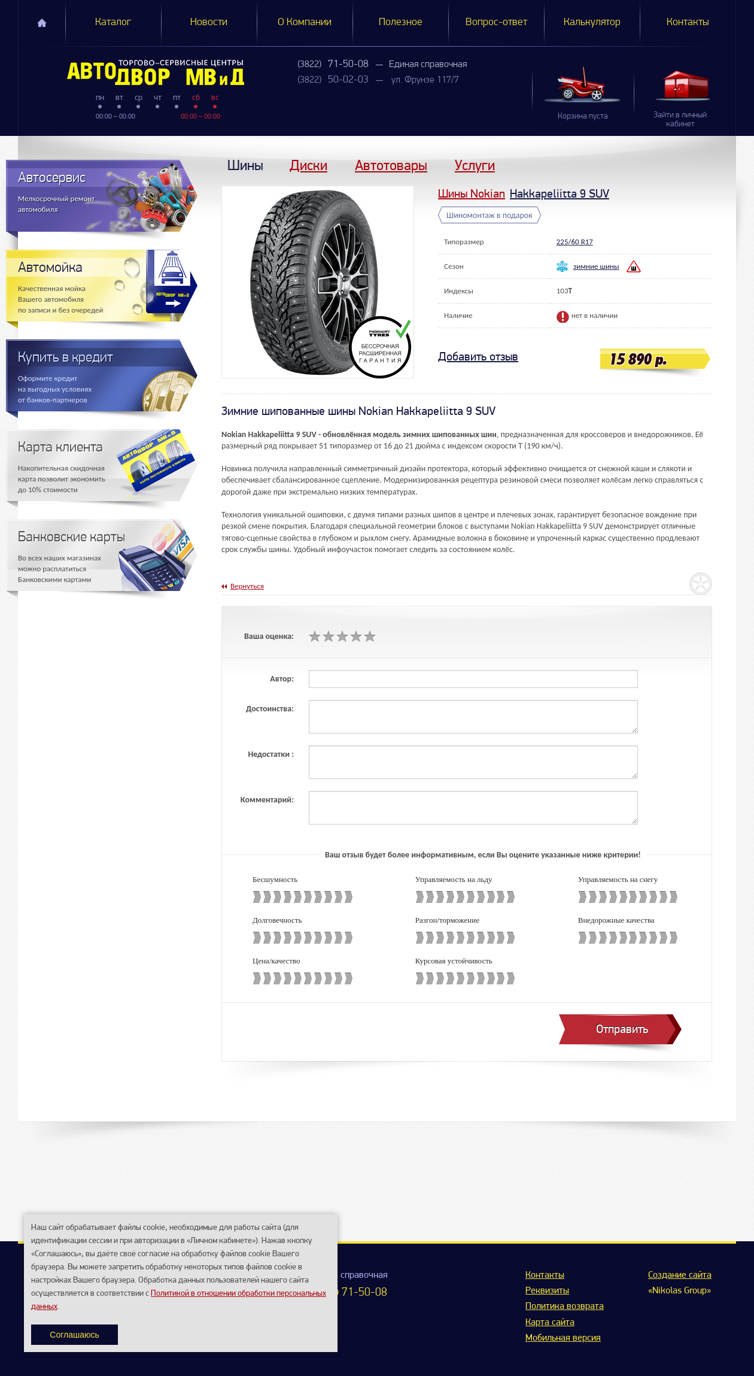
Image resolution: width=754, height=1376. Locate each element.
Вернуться (247, 585)
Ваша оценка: (269, 636)
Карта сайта (549, 1322)
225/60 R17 (575, 241)
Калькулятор (592, 22)
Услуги (475, 165)
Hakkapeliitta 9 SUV (559, 194)
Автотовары (391, 165)
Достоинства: (270, 709)
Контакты (688, 22)
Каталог (113, 22)
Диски (308, 165)
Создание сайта (680, 1275)
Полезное (400, 22)
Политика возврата (564, 1306)
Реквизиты (547, 1291)
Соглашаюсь (74, 1334)
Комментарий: (267, 800)
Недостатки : (271, 754)
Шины (245, 165)
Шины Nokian (471, 194)
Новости (208, 22)
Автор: (282, 679)
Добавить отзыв (478, 356)
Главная (42, 23)
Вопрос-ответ (496, 22)
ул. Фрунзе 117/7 (425, 80)
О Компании (305, 22)
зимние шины (596, 266)
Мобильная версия (563, 1338)
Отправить (622, 1029)
